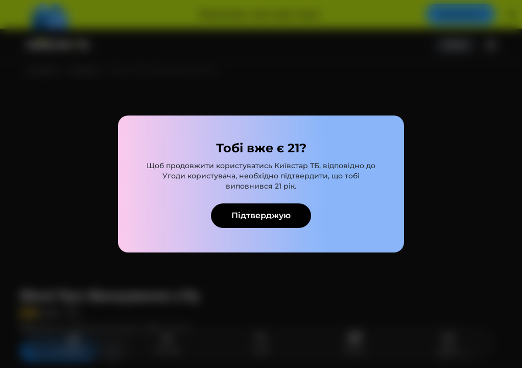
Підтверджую (261, 215)
